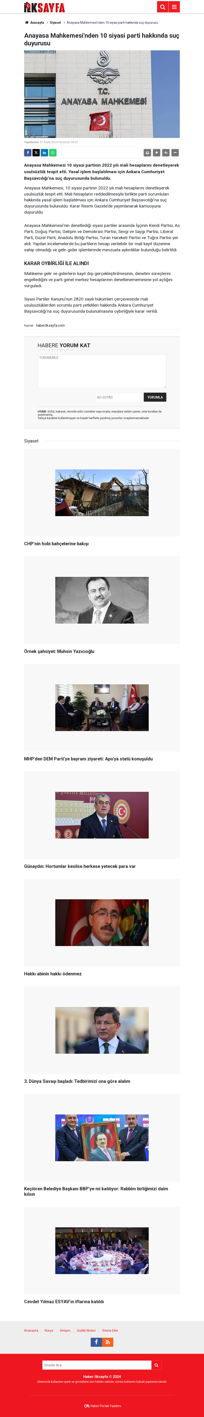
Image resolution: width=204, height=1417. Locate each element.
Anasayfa (34, 22)
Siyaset (55, 22)
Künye (49, 1330)
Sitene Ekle (110, 1330)
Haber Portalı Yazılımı (105, 1406)
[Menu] (174, 7)
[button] (156, 152)
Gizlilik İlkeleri (86, 1330)
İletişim (65, 1330)
